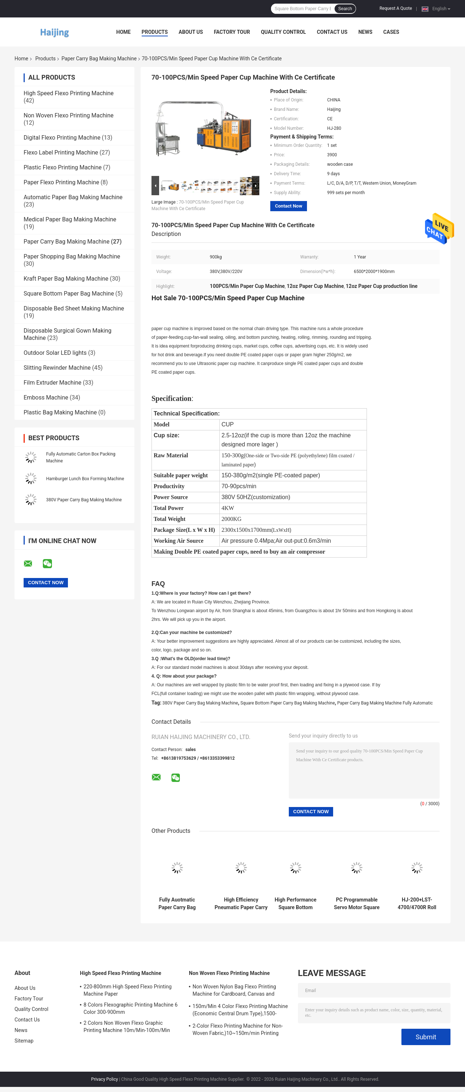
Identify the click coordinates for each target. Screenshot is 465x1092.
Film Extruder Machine (52, 382)
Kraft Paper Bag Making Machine (66, 278)
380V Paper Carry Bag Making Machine (84, 499)
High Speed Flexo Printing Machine (69, 93)
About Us (191, 32)
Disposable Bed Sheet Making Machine (74, 308)
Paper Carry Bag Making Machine (99, 58)
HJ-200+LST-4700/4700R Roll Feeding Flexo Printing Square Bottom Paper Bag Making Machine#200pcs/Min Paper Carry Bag (417, 904)
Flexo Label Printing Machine (61, 152)
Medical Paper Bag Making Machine (70, 219)
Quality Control (283, 32)
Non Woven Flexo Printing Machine (69, 115)
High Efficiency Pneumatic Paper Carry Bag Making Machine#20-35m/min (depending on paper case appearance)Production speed (241, 904)
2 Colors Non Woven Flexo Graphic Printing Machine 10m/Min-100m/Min (127, 1026)
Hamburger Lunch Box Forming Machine (85, 478)
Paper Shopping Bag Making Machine (72, 256)
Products (155, 32)
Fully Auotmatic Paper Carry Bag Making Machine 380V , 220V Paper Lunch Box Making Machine (177, 904)
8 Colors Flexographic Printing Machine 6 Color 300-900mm (131, 1008)
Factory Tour (232, 32)
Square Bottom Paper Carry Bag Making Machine (287, 703)
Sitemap (24, 1041)
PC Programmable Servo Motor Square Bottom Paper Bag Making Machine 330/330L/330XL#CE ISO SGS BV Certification (357, 904)
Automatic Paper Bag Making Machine (73, 197)
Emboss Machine (46, 397)
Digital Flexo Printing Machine (62, 137)
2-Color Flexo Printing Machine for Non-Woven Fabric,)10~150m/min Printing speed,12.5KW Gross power (238, 1030)
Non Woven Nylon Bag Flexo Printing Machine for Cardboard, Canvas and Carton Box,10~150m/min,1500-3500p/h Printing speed (239, 991)
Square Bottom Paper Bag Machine (69, 293)
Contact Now (288, 206)
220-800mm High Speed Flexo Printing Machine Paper (128, 990)
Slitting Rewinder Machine (57, 367)
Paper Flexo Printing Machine (61, 182)
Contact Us (332, 32)
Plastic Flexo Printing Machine (63, 167)
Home (123, 32)
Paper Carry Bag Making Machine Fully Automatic (385, 703)
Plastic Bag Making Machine (60, 412)
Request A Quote (396, 8)
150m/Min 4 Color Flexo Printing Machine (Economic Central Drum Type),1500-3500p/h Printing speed (240, 1011)
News (365, 32)
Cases (391, 32)
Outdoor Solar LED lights (55, 352)
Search (345, 8)
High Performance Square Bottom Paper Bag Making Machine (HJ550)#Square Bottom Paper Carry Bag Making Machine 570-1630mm (295, 904)
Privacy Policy (104, 1079)
